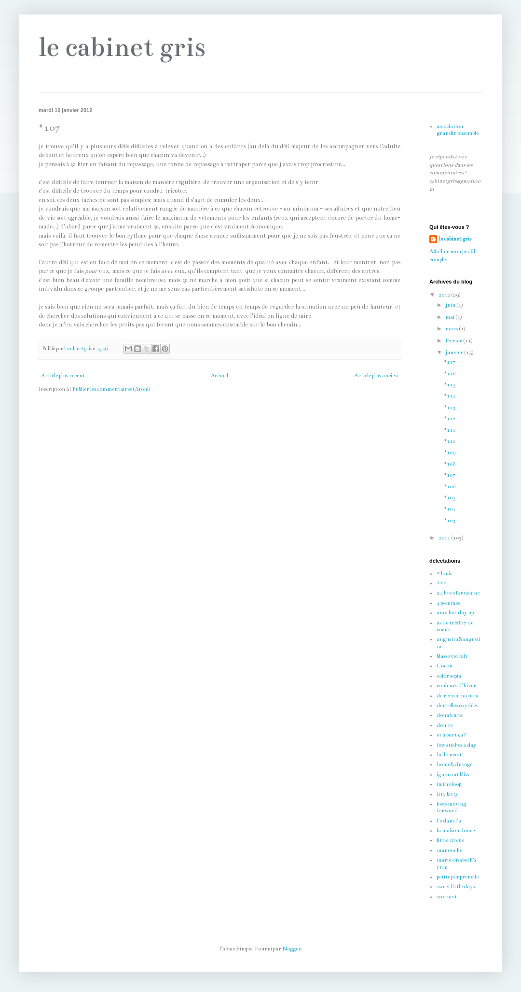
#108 (449, 464)
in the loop (449, 784)
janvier (454, 352)
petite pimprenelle (458, 877)
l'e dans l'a (449, 821)
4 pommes (448, 603)
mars (452, 329)
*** (442, 583)
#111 (449, 430)
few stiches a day (456, 745)
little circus (450, 840)
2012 (445, 295)
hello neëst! (450, 754)
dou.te (444, 725)
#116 (449, 373)
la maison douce (456, 830)
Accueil (219, 375)
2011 (445, 538)
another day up (455, 612)
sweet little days (456, 886)
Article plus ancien (376, 375)
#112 (449, 418)
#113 (449, 407)
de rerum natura (458, 696)
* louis (444, 573)
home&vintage (454, 764)
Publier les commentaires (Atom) (111, 389)
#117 (449, 362)
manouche (449, 850)
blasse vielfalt (452, 656)
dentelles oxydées (457, 705)
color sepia (449, 676)
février (454, 341)
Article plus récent (63, 375)
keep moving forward (451, 807)
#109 (449, 452)
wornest (447, 896)
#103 (449, 520)
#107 (449, 475)
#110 (449, 441)
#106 (449, 486)
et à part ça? (451, 735)
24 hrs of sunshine (458, 593)
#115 (449, 385)
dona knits (449, 715)
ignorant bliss (453, 774)
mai (450, 317)
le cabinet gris (122, 47)
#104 (449, 509)
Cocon (444, 666)
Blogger (291, 949)
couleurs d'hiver (456, 685)
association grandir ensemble (458, 129)
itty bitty (447, 794)
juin (450, 305)
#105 (449, 498)
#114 (449, 396)
